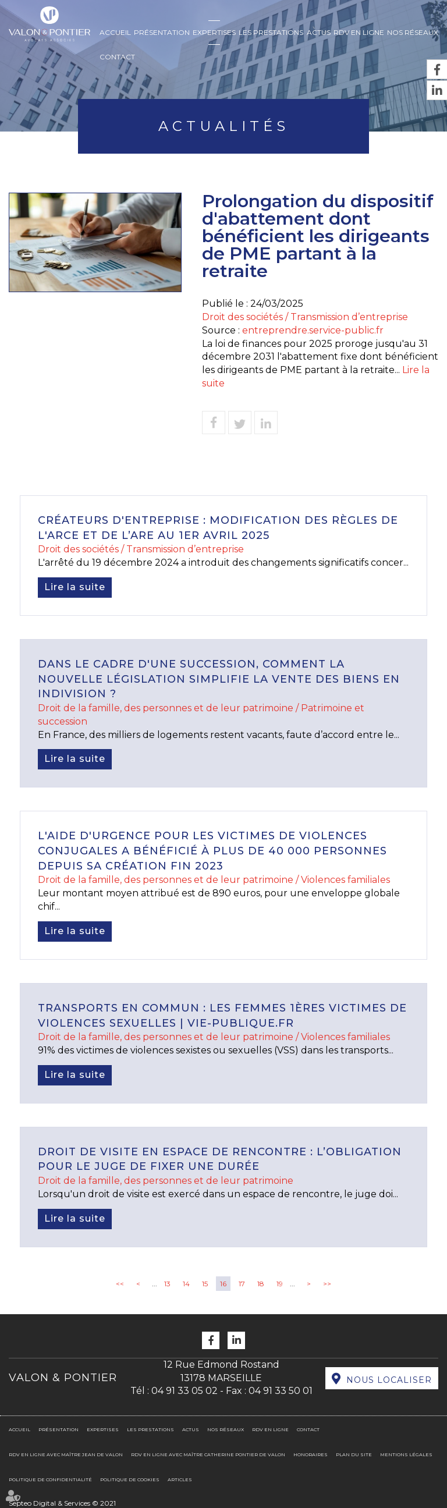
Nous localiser (389, 1380)
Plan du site (354, 1454)
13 (167, 1283)
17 (242, 1283)
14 (186, 1283)
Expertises (214, 32)
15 (205, 1283)
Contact (117, 56)
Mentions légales (406, 1454)
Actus (319, 32)
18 (260, 1283)
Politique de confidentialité (50, 1479)
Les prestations (271, 32)
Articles (180, 1479)
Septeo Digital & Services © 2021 (62, 1503)
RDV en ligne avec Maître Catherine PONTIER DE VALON (208, 1454)
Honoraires (310, 1454)
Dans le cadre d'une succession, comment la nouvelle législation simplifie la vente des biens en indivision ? (219, 679)
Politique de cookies (129, 1479)
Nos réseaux (412, 32)
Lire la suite (74, 586)
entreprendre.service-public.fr (313, 330)
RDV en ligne (359, 32)
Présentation (162, 32)
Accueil (115, 32)
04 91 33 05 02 (184, 1390)
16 (223, 1283)
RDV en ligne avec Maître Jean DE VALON (66, 1454)
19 (279, 1283)
